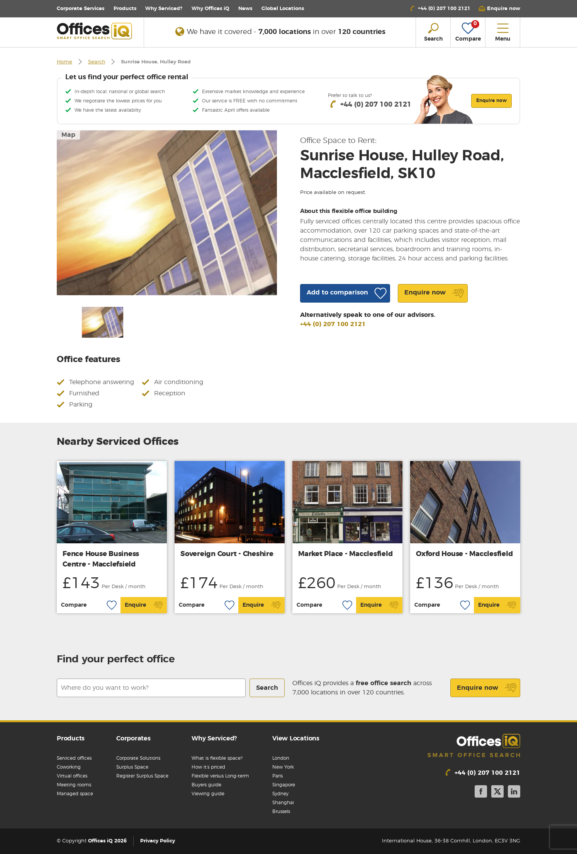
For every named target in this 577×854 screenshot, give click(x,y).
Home (64, 62)
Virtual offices (72, 776)
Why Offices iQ (210, 8)
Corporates (133, 738)
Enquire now (487, 688)
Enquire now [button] (491, 100)
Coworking (69, 767)
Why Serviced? (163, 8)
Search (96, 62)
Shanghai (283, 802)
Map (68, 135)
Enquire (144, 605)
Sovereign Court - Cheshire (226, 554)
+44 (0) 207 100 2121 (333, 324)
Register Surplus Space (142, 776)
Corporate (80, 8)
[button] (499, 8)
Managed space (75, 793)
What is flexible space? (217, 758)
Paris (277, 776)
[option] (167, 212)
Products (125, 8)
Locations (282, 8)
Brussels (281, 811)
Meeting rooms (74, 785)
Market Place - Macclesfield (345, 554)
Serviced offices (74, 758)
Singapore (283, 785)
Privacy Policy (157, 841)
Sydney (280, 793)
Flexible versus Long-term (220, 776)
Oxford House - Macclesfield (464, 554)
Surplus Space (132, 767)
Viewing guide (208, 793)
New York (283, 767)
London (280, 758)
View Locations (295, 738)
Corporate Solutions (138, 758)
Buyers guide (206, 785)
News (245, 8)
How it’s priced (208, 767)
